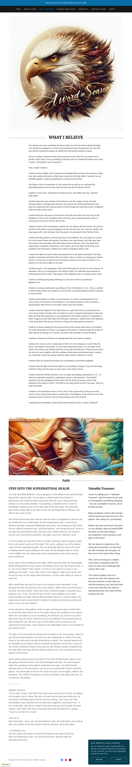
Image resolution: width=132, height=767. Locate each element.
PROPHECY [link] (83, 9)
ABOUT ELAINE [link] (30, 9)
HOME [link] (18, 9)
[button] (112, 9)
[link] (62, 760)
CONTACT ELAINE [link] (98, 9)
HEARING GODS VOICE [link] (66, 9)
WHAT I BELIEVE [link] (46, 9)
